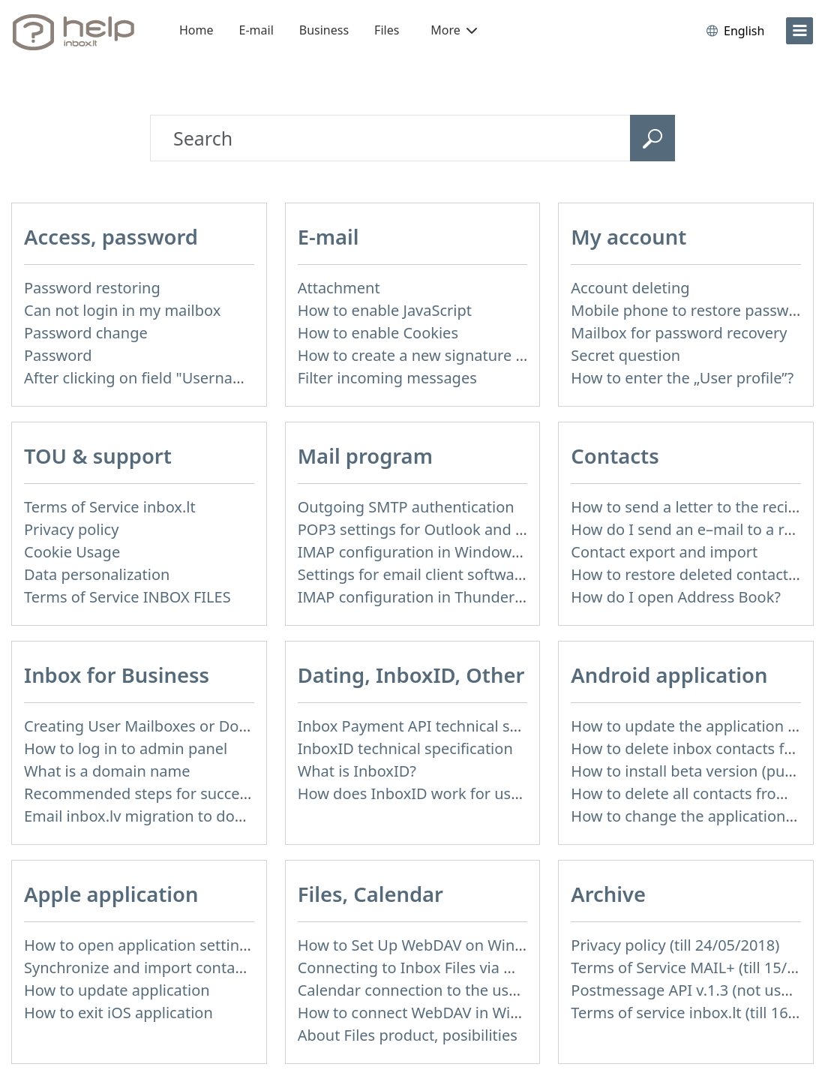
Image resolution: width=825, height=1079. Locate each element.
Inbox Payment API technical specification (444, 726)
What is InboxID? (357, 771)
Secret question (625, 355)
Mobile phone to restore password (692, 310)
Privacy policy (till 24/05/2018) (675, 945)
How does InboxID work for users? (418, 793)
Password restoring (92, 288)
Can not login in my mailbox (122, 310)
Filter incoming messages (387, 378)
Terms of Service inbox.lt (110, 507)
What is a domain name (107, 771)
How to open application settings (140, 945)
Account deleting (630, 288)
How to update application (117, 990)
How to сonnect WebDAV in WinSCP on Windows (467, 1012)
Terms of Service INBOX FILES (127, 597)
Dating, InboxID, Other (411, 675)
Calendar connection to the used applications (457, 990)
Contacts (614, 456)
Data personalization (97, 574)
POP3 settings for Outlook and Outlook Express (464, 529)
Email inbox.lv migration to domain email (168, 816)
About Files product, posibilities (408, 1035)
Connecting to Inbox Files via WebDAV (430, 967)
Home (196, 30)
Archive (608, 894)
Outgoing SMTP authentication (406, 507)
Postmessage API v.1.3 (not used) (687, 990)
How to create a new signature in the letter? (451, 355)
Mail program (365, 456)
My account (628, 237)
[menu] (799, 30)
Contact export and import (664, 552)
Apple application (111, 894)
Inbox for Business (116, 675)
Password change (86, 333)
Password (58, 355)
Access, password (111, 237)
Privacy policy (71, 529)
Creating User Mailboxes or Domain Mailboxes (187, 726)
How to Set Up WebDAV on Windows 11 (435, 945)
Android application (669, 675)
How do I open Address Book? (676, 597)
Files (386, 30)
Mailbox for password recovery (679, 333)
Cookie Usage (72, 552)
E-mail (256, 30)
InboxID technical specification (405, 748)
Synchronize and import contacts (139, 967)
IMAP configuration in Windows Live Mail (441, 552)
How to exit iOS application (118, 1012)
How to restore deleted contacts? (686, 574)
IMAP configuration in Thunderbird (420, 597)
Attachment (339, 288)
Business (324, 30)
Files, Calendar (370, 894)
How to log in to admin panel (125, 748)
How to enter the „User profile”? (682, 378)
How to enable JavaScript (385, 310)
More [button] (453, 30)
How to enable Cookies (378, 333)
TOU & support (98, 456)
